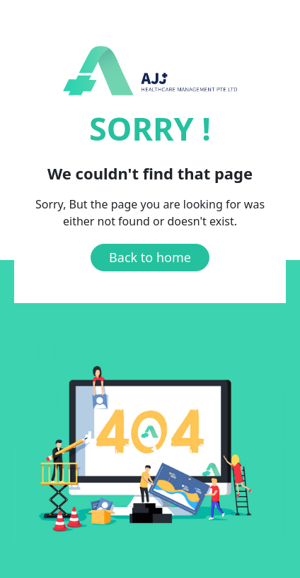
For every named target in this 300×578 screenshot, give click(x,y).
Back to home (150, 257)
